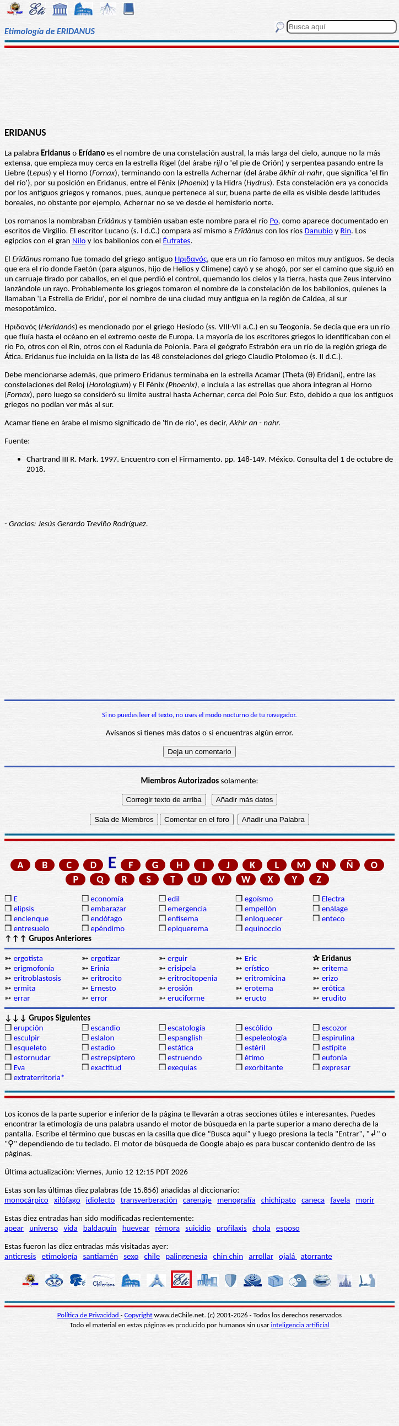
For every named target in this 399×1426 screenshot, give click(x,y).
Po (273, 221)
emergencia (187, 909)
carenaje (197, 1200)
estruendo (185, 1057)
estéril (255, 1048)
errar (21, 998)
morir (364, 1200)
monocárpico (26, 1200)
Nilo (78, 240)
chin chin (228, 1256)
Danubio (319, 231)
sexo (130, 1256)
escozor (334, 1028)
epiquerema (188, 928)
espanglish (185, 1038)
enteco (333, 918)
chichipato (278, 1200)
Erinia (100, 968)
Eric (251, 958)
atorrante (316, 1256)
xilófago (67, 1200)
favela (340, 1200)
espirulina (338, 1038)
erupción (28, 1028)
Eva (19, 1067)
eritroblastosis (37, 978)
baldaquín (100, 1228)
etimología (60, 1256)
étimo (255, 1057)
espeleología (266, 1038)
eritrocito (106, 978)
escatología (186, 1028)
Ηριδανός (191, 259)
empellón (260, 909)
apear (14, 1228)
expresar (336, 1067)
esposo (288, 1228)
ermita (24, 988)
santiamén (100, 1256)
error (98, 998)
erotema (259, 988)
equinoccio (263, 928)
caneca (313, 1200)
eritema (335, 968)
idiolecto (100, 1200)
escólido (258, 1028)
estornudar (31, 1057)
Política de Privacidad (89, 1315)
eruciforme (186, 998)
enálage (335, 909)
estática (180, 1048)
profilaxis (232, 1228)
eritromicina (265, 978)
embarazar (108, 909)
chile (152, 1256)
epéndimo (107, 928)
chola (261, 1228)
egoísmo (259, 899)
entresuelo (31, 928)
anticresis (20, 1256)
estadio (102, 1048)
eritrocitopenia (192, 978)
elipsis (23, 909)
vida (70, 1228)
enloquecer (264, 918)
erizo (330, 978)
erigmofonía (33, 968)
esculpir (26, 1038)
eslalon (102, 1038)
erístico (257, 968)
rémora (167, 1228)
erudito (334, 998)
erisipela (182, 968)
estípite (334, 1048)
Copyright (139, 1315)
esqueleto (29, 1048)
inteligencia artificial (300, 1325)
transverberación (149, 1200)
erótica (333, 988)
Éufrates (177, 240)
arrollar (261, 1256)
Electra (333, 899)
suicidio (198, 1228)
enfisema (183, 918)
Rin (346, 231)
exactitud (105, 1067)
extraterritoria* (38, 1077)
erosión (180, 988)
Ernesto (103, 988)
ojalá (288, 1256)
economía (106, 899)
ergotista (27, 958)
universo (43, 1228)
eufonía (334, 1057)
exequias (182, 1067)
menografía (236, 1200)
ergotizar (105, 958)
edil (174, 899)
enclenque (30, 918)
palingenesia (186, 1256)
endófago (106, 918)
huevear (136, 1228)
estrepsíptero (112, 1057)
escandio (105, 1028)
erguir (177, 958)
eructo (256, 998)
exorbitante (264, 1067)
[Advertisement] (199, 86)
